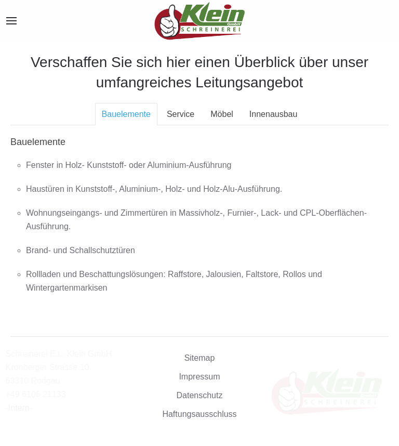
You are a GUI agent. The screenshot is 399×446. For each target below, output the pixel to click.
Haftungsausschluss (199, 414)
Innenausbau (273, 114)
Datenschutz (200, 395)
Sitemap (199, 357)
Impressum (199, 376)
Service (180, 114)
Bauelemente (126, 114)
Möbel (221, 114)
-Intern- (23, 407)
